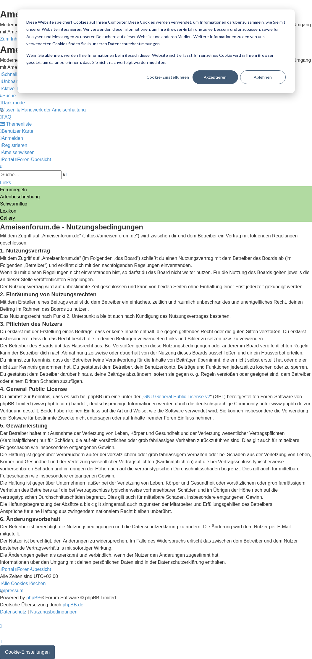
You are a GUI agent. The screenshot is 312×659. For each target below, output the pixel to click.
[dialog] (156, 51)
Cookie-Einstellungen (167, 77)
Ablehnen (263, 77)
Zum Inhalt (11, 38)
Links (5, 182)
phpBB (33, 597)
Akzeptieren (215, 77)
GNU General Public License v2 (176, 396)
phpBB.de (73, 604)
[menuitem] (16, 88)
